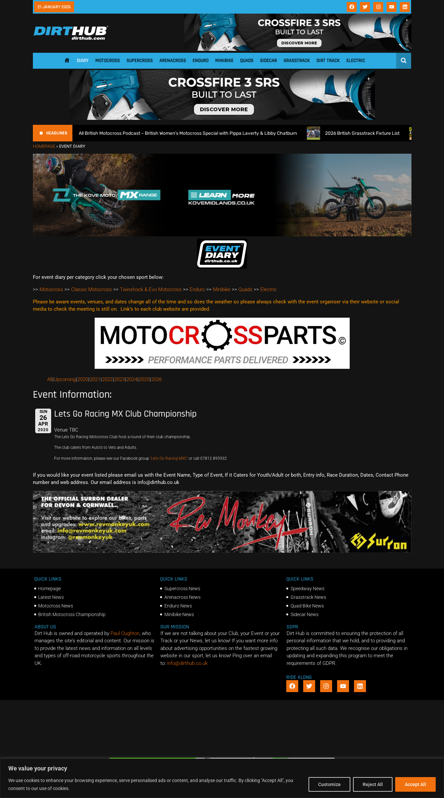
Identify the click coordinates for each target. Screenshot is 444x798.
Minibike (224, 60)
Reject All (373, 784)
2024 (132, 379)
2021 (95, 379)
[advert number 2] (222, 551)
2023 (119, 379)
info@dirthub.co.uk (187, 663)
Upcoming (65, 379)
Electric (355, 60)
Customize (329, 784)
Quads (246, 60)
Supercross (140, 60)
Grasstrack (297, 60)
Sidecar (268, 60)
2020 (82, 379)
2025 (144, 379)
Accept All (415, 784)
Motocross (107, 60)
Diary (83, 60)
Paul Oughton (125, 633)
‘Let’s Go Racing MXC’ (169, 458)
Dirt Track (328, 60)
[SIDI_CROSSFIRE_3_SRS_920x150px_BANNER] (297, 49)
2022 (107, 379)
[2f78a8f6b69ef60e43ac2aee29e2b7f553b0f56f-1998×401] (222, 367)
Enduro (201, 60)
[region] (222, 778)
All (49, 379)
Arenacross (172, 60)
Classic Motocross (91, 289)
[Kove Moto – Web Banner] (222, 235)
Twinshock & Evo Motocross (151, 289)
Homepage (44, 146)
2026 (156, 379)
